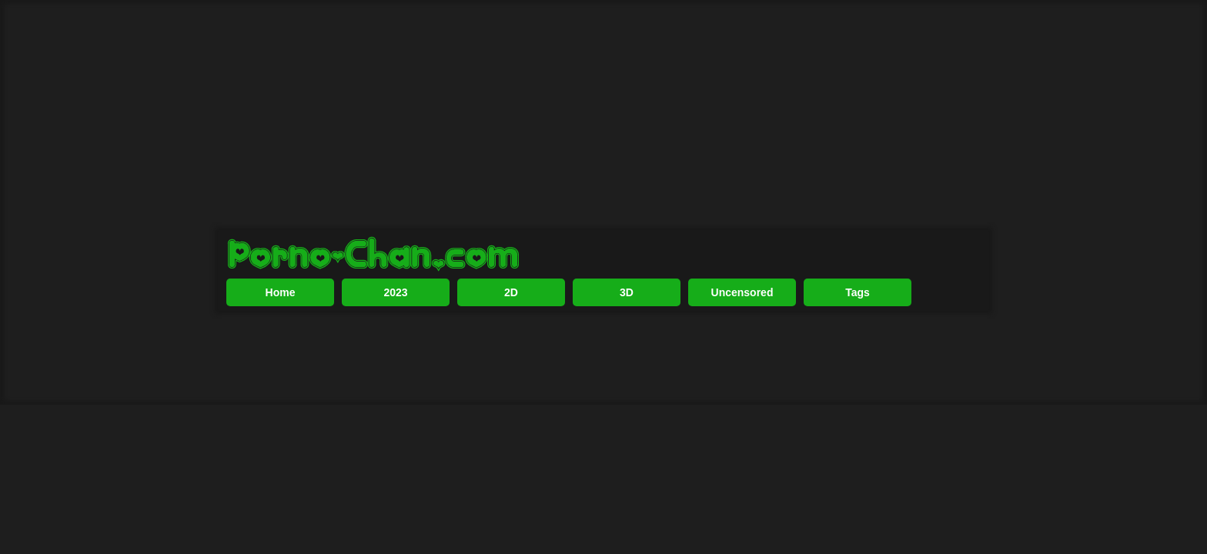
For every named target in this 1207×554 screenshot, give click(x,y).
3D (627, 342)
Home (281, 342)
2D (511, 342)
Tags (857, 342)
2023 (395, 342)
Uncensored (742, 342)
